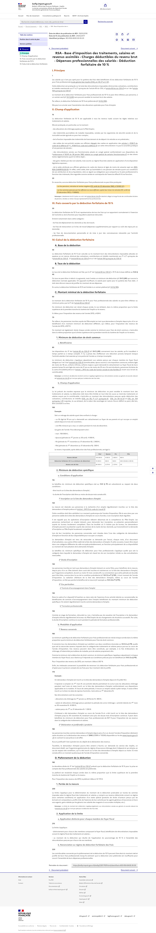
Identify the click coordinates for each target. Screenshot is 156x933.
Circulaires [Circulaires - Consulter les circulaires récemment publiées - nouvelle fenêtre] (82, 886)
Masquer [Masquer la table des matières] (25, 49)
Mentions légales (42, 926)
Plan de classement (31, 26)
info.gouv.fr (83, 916)
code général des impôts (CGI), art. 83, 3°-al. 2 (89, 82)
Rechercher (86, 22)
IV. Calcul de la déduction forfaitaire (33, 64)
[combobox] (52, 22)
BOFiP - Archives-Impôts (80, 16)
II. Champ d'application (29, 56)
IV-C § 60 (70, 97)
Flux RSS (51, 880)
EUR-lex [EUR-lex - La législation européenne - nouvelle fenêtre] (81, 893)
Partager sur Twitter (122, 40)
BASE (46, 26)
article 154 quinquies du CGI (108, 258)
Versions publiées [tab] (26, 44)
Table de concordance (55, 883)
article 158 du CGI (92, 196)
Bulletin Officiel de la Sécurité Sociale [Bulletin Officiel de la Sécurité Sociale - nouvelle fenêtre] (90, 883)
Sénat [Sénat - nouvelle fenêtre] (80, 902)
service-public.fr (97, 916)
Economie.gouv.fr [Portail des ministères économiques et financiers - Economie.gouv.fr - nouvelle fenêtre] (84, 896)
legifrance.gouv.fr (114, 916)
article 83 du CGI (59, 258)
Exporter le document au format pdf (117, 34)
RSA (40, 26)
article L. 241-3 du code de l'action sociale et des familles (97, 369)
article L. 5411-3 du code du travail (90, 509)
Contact (20, 883)
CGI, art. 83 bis (116, 398)
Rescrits (66, 16)
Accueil (20, 16)
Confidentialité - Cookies (66, 926)
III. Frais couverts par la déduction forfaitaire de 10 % (33, 60)
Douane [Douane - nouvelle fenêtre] (81, 889)
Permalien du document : (58, 865)
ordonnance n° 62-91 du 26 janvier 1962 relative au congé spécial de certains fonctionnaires (89, 154)
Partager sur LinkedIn (128, 40)
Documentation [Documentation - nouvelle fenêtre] (53, 886)
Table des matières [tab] (26, 35)
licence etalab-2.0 (59, 930)
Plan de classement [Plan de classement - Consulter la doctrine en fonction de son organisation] (32, 16)
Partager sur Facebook (117, 40)
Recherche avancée (105, 21)
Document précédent (59, 48)
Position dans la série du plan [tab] (30, 39)
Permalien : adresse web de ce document (128, 34)
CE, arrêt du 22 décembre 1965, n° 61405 (106, 186)
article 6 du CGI (75, 362)
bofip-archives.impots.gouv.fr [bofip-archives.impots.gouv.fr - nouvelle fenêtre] (57, 889)
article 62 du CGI (62, 378)
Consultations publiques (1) (52, 16)
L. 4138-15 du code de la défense (82, 145)
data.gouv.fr (128, 916)
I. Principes (25, 53)
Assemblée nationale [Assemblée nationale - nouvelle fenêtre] (85, 880)
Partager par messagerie (134, 40)
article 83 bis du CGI (114, 88)
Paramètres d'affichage (86, 926)
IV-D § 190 (102, 101)
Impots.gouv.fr (83, 899)
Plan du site (53, 926)
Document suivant (128, 48)
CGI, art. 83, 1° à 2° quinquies (94, 398)
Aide (19, 880)
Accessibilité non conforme (26, 926)
